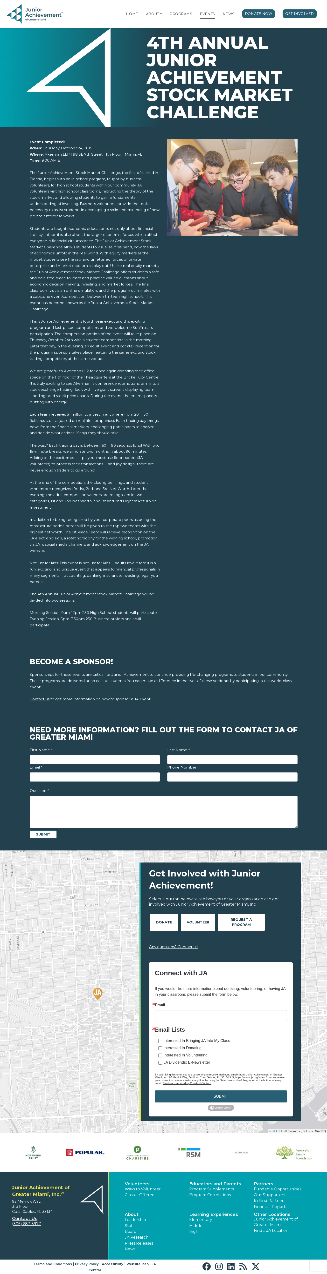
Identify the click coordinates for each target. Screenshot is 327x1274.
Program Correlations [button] (210, 1195)
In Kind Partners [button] (269, 1200)
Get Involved (299, 14)
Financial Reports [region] (270, 1206)
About (152, 14)
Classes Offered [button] (140, 1195)
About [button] (132, 1214)
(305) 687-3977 (26, 1223)
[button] (161, 14)
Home (132, 14)
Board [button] (131, 1231)
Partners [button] (263, 1184)
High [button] (193, 1231)
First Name (41, 750)
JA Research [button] (136, 1237)
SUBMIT (221, 1096)
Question (39, 790)
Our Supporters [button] (269, 1195)
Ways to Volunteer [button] (143, 1189)
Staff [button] (129, 1225)
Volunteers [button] (137, 1184)
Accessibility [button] (112, 1264)
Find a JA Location (271, 1230)
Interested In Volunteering (186, 1055)
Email (36, 767)
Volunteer (198, 922)
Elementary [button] (200, 1219)
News (229, 14)
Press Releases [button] (139, 1243)
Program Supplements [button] (211, 1189)
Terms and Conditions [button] (53, 1264)
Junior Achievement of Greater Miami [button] (276, 1222)
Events (207, 14)
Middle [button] (195, 1225)
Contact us (39, 699)
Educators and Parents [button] (215, 1184)
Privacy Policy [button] (87, 1264)
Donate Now (258, 14)
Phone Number (181, 767)
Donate (164, 922)
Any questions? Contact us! (173, 946)
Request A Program (241, 922)
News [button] (130, 1249)
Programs (181, 14)
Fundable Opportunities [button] (277, 1189)
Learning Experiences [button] (213, 1214)
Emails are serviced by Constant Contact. (187, 1083)
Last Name (178, 750)
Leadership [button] (135, 1219)
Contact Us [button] (24, 1218)
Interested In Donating (183, 1048)
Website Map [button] (137, 1264)
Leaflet (273, 1131)
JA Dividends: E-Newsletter (187, 1062)
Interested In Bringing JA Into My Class (197, 1041)
